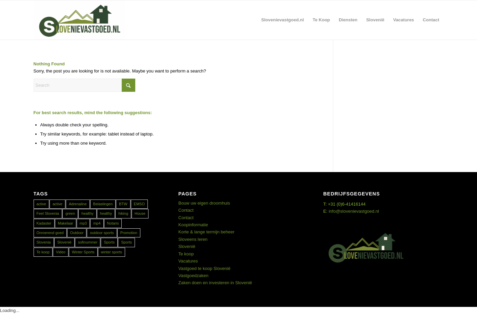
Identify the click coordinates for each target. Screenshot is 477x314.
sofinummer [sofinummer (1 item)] (87, 242)
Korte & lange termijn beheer (206, 231)
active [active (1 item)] (41, 204)
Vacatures (188, 261)
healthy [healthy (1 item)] (87, 213)
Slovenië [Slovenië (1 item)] (64, 242)
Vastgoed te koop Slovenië (204, 268)
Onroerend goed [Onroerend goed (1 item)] (50, 233)
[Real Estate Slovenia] (80, 20)
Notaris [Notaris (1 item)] (113, 223)
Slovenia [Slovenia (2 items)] (44, 242)
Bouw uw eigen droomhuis (204, 203)
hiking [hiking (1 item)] (123, 213)
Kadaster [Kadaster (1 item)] (44, 223)
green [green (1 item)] (70, 213)
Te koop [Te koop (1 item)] (43, 252)
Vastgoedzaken (193, 275)
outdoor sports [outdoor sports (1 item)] (102, 233)
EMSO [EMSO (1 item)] (139, 204)
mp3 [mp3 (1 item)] (83, 223)
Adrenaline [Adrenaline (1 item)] (78, 204)
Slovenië (186, 246)
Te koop (186, 253)
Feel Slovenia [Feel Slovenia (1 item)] (48, 213)
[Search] (84, 85)
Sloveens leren (192, 239)
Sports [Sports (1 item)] (109, 242)
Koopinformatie (193, 224)
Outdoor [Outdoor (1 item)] (77, 233)
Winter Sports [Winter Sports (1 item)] (83, 252)
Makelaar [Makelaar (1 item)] (65, 223)
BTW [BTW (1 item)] (123, 204)
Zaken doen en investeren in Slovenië (215, 282)
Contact (186, 210)
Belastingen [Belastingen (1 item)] (103, 204)
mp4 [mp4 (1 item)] (96, 223)
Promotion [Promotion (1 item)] (128, 233)
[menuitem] (283, 20)
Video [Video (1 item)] (60, 252)
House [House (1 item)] (140, 213)
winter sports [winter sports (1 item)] (111, 252)
